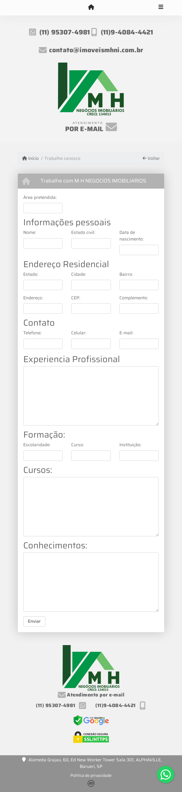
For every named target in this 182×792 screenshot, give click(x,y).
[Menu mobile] (91, 7)
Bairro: (126, 274)
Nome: (29, 232)
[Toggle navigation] (161, 7)
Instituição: (130, 445)
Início (30, 158)
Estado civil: (83, 232)
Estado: (30, 274)
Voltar (151, 158)
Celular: (78, 333)
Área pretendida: (40, 197)
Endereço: (33, 298)
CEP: (75, 298)
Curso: (77, 445)
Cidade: (78, 274)
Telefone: (32, 333)
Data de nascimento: (131, 235)
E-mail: (126, 333)
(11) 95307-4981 (64, 32)
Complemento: (133, 298)
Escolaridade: (36, 445)
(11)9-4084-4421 (127, 32)
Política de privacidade (91, 775)
